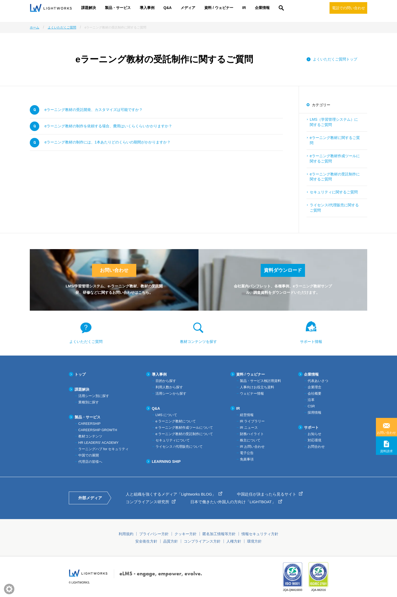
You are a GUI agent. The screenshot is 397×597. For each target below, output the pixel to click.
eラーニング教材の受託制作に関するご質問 (335, 176)
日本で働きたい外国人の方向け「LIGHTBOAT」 (233, 502)
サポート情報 (311, 341)
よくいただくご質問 (86, 341)
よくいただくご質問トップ (335, 59)
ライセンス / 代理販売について (179, 447)
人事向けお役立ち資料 (257, 387)
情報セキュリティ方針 (259, 534)
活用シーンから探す (171, 393)
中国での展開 (88, 455)
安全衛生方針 (146, 541)
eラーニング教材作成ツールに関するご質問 (335, 158)
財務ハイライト (252, 434)
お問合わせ (316, 447)
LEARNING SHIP (166, 461)
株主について (250, 440)
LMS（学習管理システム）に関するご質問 (334, 122)
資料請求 (386, 451)
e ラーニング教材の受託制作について (184, 434)
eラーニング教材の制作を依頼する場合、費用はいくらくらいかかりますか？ (108, 126)
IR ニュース (249, 428)
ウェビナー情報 (252, 393)
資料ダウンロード (283, 270)
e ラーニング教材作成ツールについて (184, 428)
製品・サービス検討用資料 (260, 381)
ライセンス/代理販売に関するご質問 (334, 207)
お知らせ (314, 434)
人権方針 (233, 541)
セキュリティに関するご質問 (334, 192)
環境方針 (254, 541)
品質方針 (170, 541)
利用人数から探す (169, 387)
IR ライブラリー (252, 421)
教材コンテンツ (90, 436)
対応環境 (314, 440)
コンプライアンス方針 (202, 541)
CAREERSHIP (89, 424)
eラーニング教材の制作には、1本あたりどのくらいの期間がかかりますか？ (108, 142)
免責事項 (247, 459)
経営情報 (247, 415)
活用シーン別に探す (93, 396)
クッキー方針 (186, 534)
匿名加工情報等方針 (219, 534)
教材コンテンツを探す (198, 341)
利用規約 (126, 534)
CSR (311, 406)
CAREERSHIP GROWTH (97, 430)
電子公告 (247, 453)
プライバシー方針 (154, 534)
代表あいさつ (318, 381)
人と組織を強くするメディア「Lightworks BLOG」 (171, 494)
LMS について (166, 415)
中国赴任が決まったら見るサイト (266, 494)
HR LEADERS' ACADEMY (98, 443)
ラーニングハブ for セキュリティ (103, 449)
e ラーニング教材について (176, 421)
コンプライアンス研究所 (147, 502)
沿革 (311, 400)
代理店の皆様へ (90, 462)
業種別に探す (88, 402)
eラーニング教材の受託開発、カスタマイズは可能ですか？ (94, 110)
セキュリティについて (173, 440)
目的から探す (166, 381)
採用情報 (314, 412)
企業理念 (314, 387)
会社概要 (314, 393)
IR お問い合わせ (252, 447)
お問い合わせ (386, 433)
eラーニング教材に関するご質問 (335, 140)
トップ (80, 374)
